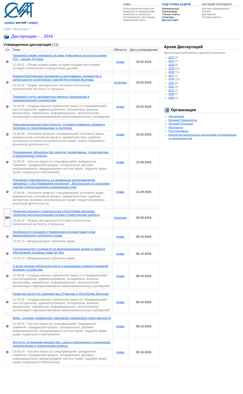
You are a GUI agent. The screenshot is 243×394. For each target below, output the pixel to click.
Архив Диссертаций (183, 47)
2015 (171, 83)
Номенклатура (170, 8)
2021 (171, 61)
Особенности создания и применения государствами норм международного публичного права (54, 233)
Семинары (168, 17)
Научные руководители (215, 8)
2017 (171, 75)
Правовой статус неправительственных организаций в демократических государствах (51, 98)
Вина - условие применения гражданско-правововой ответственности (62, 318)
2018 (171, 71)
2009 (171, 94)
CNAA (127, 4)
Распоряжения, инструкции (139, 17)
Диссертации (170, 20)
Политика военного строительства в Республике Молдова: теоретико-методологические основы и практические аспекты (56, 213)
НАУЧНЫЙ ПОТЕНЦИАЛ (217, 4)
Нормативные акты (134, 20)
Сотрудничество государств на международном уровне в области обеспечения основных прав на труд (59, 250)
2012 (171, 86)
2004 (171, 97)
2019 (171, 68)
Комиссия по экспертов (136, 14)
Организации (169, 11)
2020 (171, 64)
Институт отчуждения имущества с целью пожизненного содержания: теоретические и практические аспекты (62, 344)
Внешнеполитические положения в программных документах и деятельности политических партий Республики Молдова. (57, 77)
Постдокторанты (211, 17)
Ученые (206, 11)
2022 (171, 57)
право (120, 62)
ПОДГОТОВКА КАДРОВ (176, 4)
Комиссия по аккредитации (139, 11)
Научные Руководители (182, 120)
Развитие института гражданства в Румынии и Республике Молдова (61, 294)
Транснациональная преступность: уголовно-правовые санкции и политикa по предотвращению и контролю (59, 126)
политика (120, 82)
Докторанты (209, 14)
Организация (180, 110)
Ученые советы (171, 14)
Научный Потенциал (180, 123)
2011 (171, 90)
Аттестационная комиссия (138, 8)
